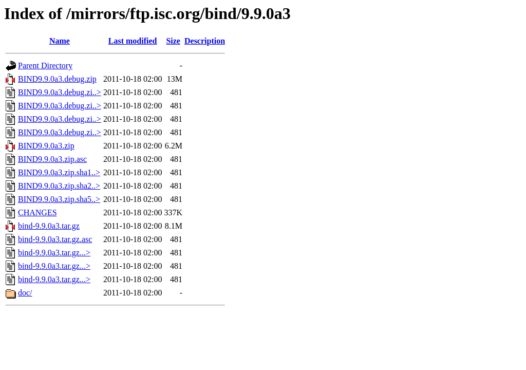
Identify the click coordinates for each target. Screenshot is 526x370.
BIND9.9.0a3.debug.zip (57, 79)
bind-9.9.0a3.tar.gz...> (54, 252)
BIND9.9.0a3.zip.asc (52, 159)
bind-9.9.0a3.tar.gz (49, 225)
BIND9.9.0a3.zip (46, 145)
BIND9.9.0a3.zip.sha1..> (59, 172)
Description (204, 40)
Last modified (132, 40)
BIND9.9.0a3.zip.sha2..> (59, 185)
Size (173, 40)
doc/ (25, 292)
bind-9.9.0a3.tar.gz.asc (55, 239)
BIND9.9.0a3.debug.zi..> (59, 92)
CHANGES (37, 212)
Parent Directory (45, 65)
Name (59, 40)
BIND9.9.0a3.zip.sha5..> (59, 199)
